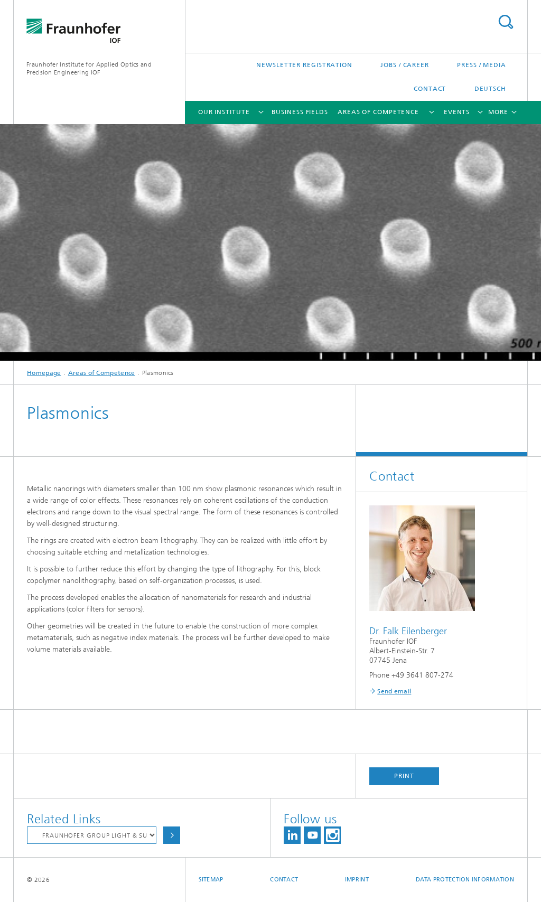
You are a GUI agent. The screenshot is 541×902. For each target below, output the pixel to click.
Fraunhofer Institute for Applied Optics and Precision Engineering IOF (89, 68)
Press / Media (481, 65)
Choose (171, 835)
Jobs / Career (404, 65)
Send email (394, 691)
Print (404, 775)
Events (457, 112)
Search (505, 22)
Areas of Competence (378, 112)
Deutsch (490, 88)
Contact (430, 88)
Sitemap (211, 879)
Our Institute (224, 112)
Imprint (357, 879)
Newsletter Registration (304, 65)
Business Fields (300, 112)
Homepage (44, 373)
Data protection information (465, 879)
